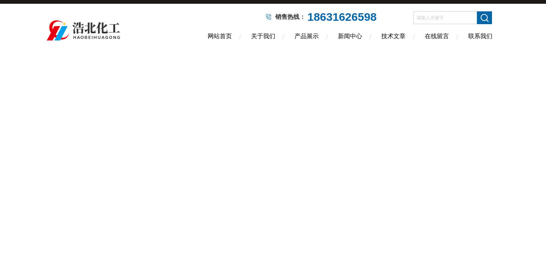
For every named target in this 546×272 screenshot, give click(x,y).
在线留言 (437, 36)
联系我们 (480, 36)
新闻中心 (350, 36)
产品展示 (307, 36)
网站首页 (220, 36)
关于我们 (263, 36)
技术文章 (393, 36)
